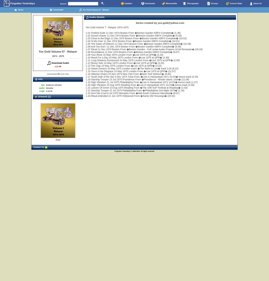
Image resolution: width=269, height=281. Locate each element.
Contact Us (40, 147)
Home (18, 10)
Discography (191, 3)
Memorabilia (169, 3)
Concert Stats (234, 3)
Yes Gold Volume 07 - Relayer (94, 10)
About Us (255, 3)
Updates (126, 3)
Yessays (212, 3)
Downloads (148, 3)
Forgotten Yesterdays (19, 4)
